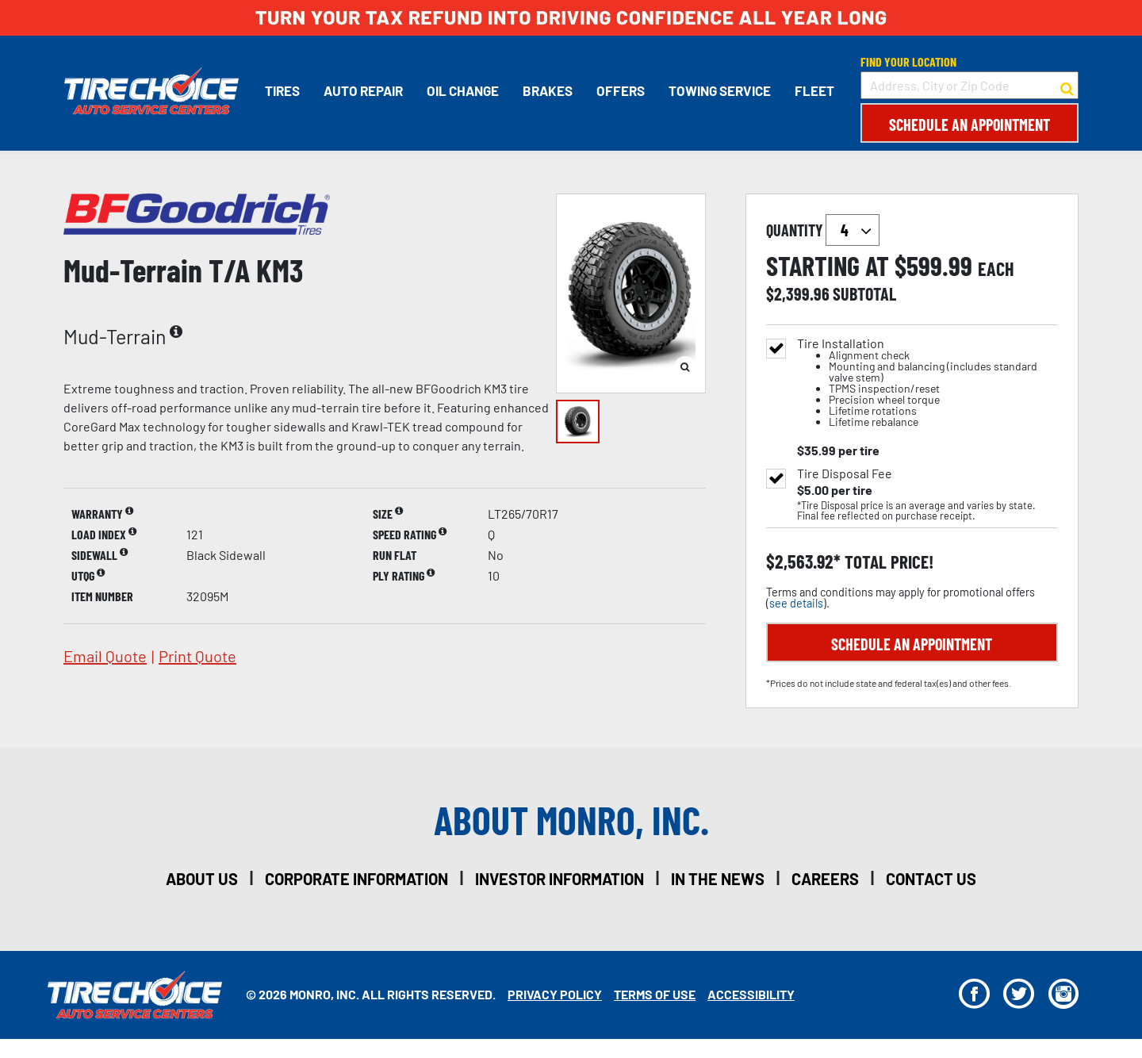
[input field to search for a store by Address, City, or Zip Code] (969, 85)
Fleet (814, 90)
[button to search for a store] (1067, 85)
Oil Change (462, 90)
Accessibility (751, 994)
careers (825, 878)
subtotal (864, 293)
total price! (887, 562)
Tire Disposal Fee (844, 473)
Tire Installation (927, 382)
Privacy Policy (555, 994)
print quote (197, 655)
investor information (559, 878)
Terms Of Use (655, 994)
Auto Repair (362, 90)
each (996, 268)
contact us (931, 878)
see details (796, 603)
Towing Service (719, 90)
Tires (281, 90)
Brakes (547, 90)
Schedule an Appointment (969, 124)
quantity (822, 230)
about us (202, 878)
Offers (620, 90)
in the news (718, 878)
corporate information (356, 878)
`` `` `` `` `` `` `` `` (852, 230)
